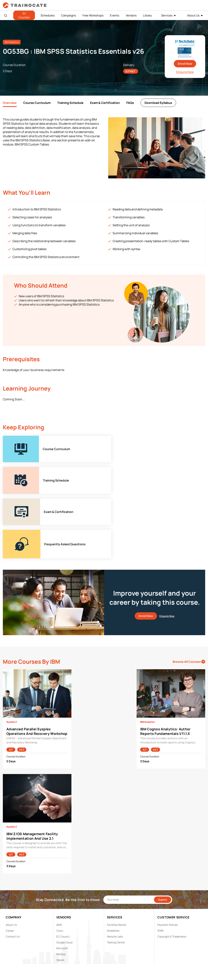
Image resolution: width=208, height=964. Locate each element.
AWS (59, 862)
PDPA (160, 868)
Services (166, 15)
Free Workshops (93, 15)
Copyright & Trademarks (171, 874)
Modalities (113, 868)
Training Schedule (70, 103)
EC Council (62, 874)
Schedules (48, 15)
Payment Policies (167, 862)
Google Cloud (64, 880)
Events (114, 15)
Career (10, 868)
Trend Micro (63, 903)
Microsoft (62, 886)
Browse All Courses (189, 599)
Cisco (59, 868)
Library (147, 15)
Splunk (60, 897)
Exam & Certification (105, 103)
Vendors (131, 15)
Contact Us (13, 874)
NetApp (61, 891)
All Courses (24, 15)
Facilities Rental (116, 862)
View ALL (61, 909)
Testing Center (116, 880)
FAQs (130, 103)
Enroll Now (185, 64)
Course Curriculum (37, 103)
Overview (10, 103)
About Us (193, 15)
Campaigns (68, 15)
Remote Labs (115, 874)
